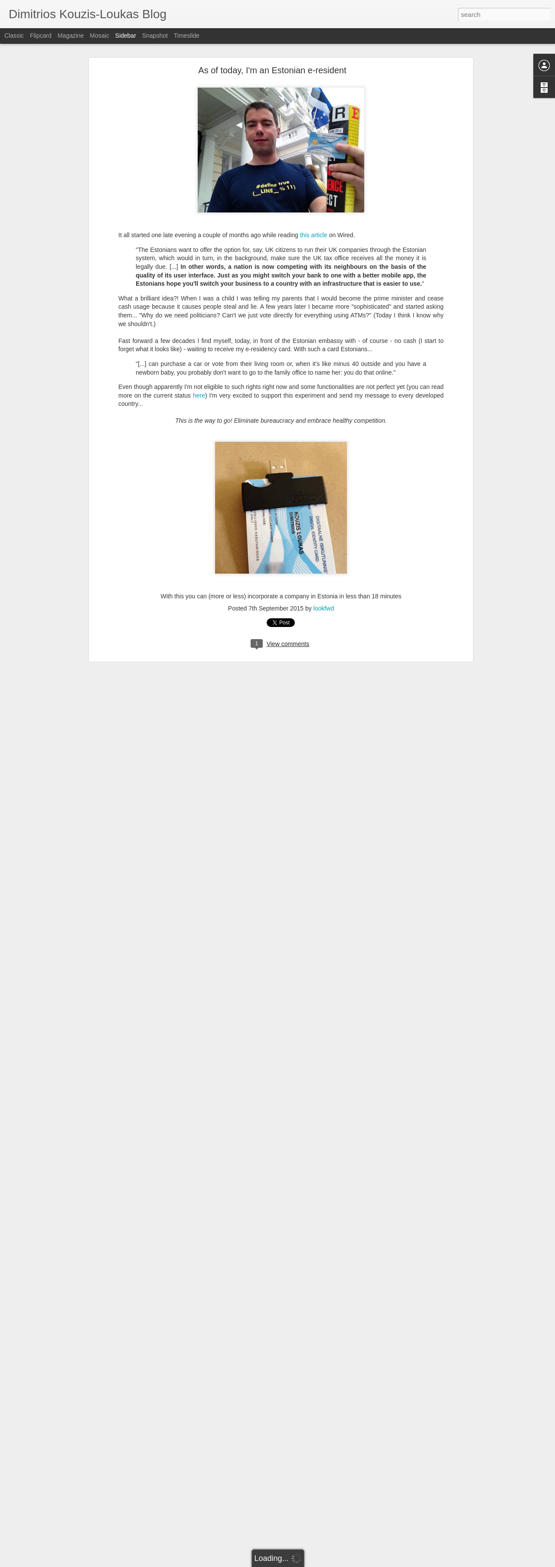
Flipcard (41, 35)
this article (313, 235)
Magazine (71, 35)
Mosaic (99, 35)
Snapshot (155, 35)
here (199, 395)
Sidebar (125, 35)
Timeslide (186, 35)
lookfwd (323, 608)
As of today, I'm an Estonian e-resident (272, 70)
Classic (14, 35)
